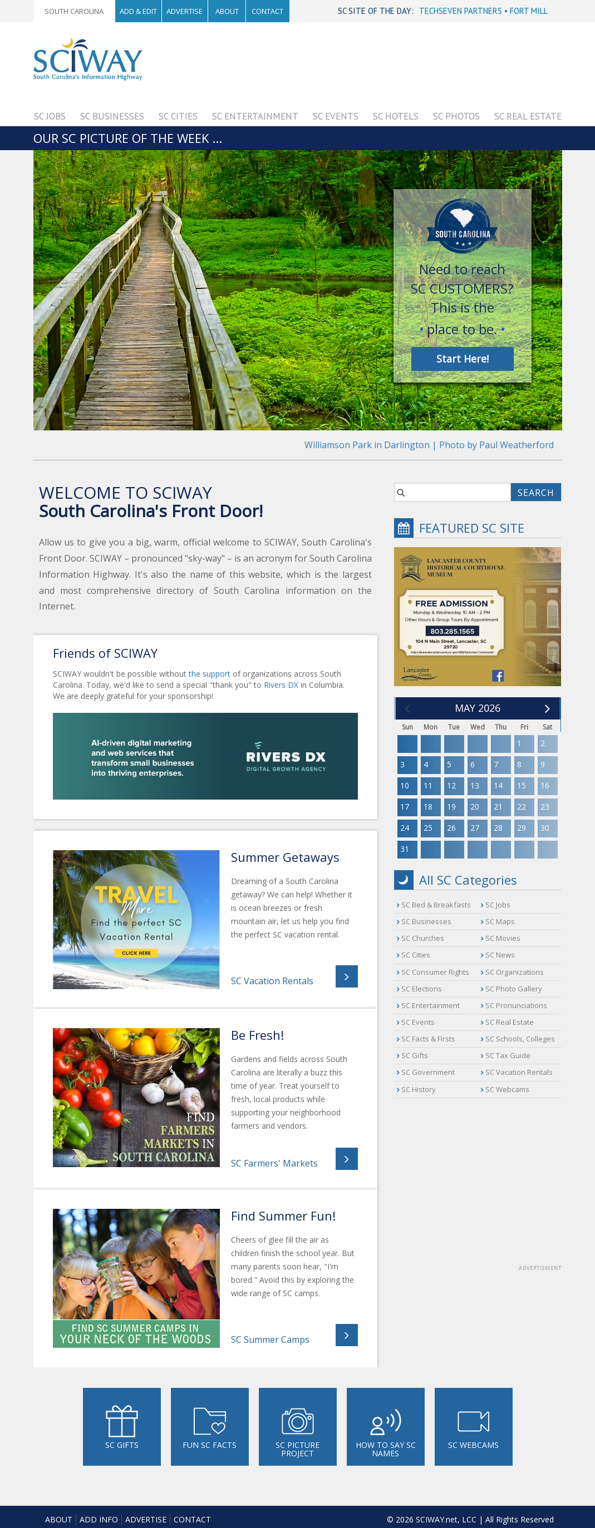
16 (544, 785)
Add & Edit (138, 11)
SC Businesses (112, 116)
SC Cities (178, 116)
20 (474, 806)
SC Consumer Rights (435, 972)
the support (209, 673)
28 (498, 827)
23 (544, 806)
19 (451, 806)
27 (474, 827)
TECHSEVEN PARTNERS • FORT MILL (483, 11)
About (227, 11)
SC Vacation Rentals (272, 981)
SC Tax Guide (507, 1055)
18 (428, 806)
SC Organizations (514, 972)
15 (521, 785)
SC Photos (456, 116)
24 (404, 827)
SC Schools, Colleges (520, 1039)
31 (404, 849)
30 (544, 827)
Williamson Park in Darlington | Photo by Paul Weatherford (429, 445)
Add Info (99, 1519)
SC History (418, 1089)
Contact (267, 11)
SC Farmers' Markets (274, 1163)
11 (428, 785)
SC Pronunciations (516, 1005)
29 (521, 827)
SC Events (335, 116)
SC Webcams (507, 1089)
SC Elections (421, 989)
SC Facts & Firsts (428, 1039)
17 (404, 806)
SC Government (428, 1072)
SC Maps (500, 921)
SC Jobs (50, 116)
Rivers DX (281, 684)
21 (498, 806)
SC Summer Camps (270, 1339)
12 (451, 785)
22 (521, 806)
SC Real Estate (528, 116)
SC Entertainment (255, 116)
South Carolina (74, 11)
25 (428, 827)
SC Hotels (396, 116)
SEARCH (536, 493)
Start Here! (462, 358)
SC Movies (502, 938)
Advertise (184, 11)
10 (404, 785)
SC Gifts (414, 1055)
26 (451, 827)
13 (474, 785)
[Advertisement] (356, 62)
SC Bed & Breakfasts (436, 905)
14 (498, 785)
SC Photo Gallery (513, 989)
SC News (500, 955)
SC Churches (422, 938)
